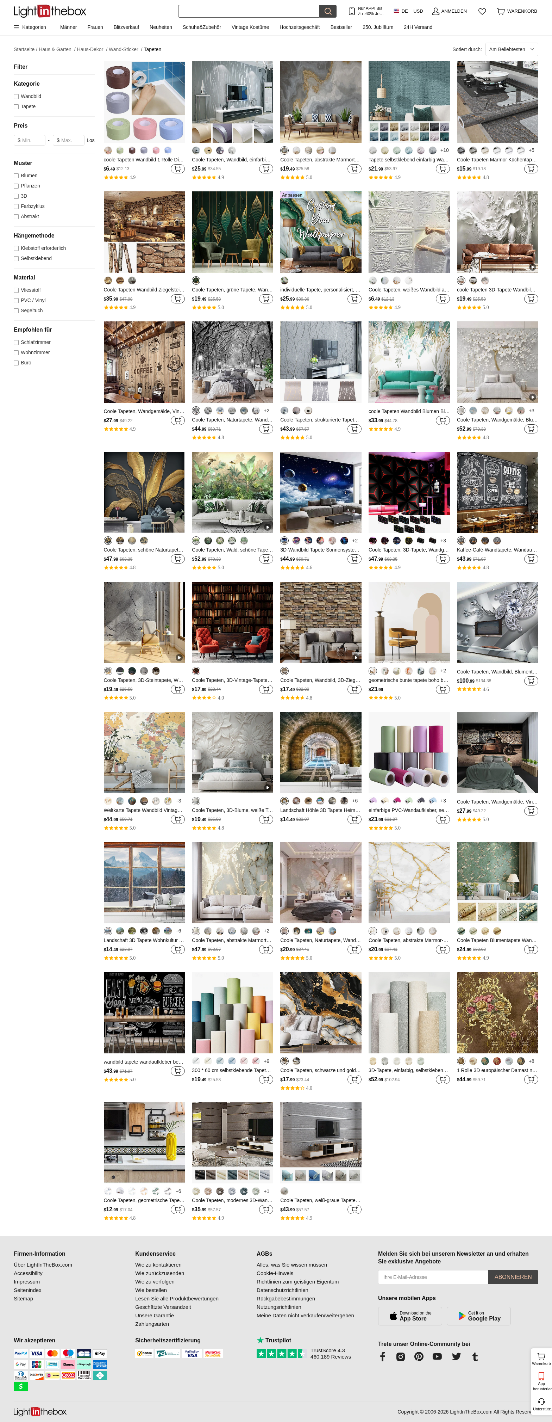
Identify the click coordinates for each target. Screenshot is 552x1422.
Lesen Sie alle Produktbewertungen (177, 1298)
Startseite (25, 49)
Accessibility (28, 1273)
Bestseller (341, 27)
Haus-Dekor (92, 49)
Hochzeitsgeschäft (300, 27)
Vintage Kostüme (250, 27)
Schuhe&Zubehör (202, 27)
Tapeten (152, 49)
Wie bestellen (151, 1290)
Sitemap (23, 1298)
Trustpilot (274, 1340)
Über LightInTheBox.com (43, 1265)
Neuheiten (161, 27)
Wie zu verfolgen (155, 1282)
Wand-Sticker (125, 49)
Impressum (27, 1282)
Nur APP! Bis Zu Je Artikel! (370, 11)
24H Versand (418, 27)
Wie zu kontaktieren (158, 1265)
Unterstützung (542, 1409)
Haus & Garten (57, 49)
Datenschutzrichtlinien (282, 1290)
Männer (68, 27)
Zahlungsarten (152, 1324)
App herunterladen (542, 1386)
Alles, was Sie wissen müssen (292, 1265)
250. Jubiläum (378, 27)
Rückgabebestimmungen (286, 1298)
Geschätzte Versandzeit (163, 1307)
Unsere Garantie (154, 1315)
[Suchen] (249, 11)
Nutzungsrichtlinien (279, 1307)
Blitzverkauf (126, 27)
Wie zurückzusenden (159, 1273)
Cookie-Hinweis (275, 1273)
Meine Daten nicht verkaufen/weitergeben (305, 1315)
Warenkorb (541, 1358)
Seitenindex (27, 1290)
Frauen (95, 27)
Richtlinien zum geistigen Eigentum (298, 1282)
